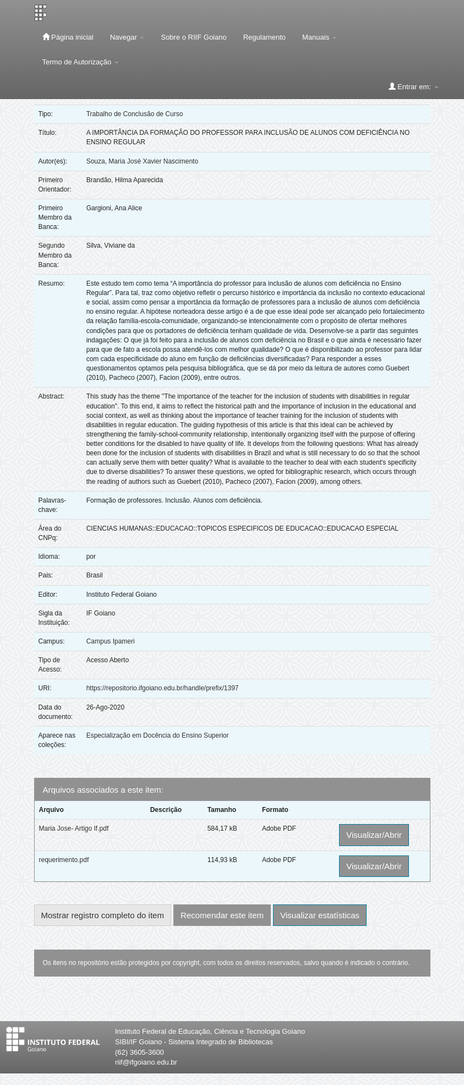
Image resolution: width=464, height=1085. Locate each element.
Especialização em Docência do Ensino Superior (157, 735)
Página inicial (68, 36)
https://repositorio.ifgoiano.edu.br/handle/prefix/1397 (162, 688)
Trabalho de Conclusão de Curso (134, 114)
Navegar (127, 37)
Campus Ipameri (110, 641)
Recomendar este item (222, 915)
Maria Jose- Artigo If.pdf (74, 828)
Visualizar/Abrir (374, 834)
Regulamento (264, 37)
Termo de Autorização (80, 62)
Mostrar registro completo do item (102, 915)
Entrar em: (414, 86)
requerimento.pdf (64, 860)
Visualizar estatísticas (319, 915)
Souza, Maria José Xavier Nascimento (142, 161)
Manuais (319, 37)
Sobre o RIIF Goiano (193, 37)
